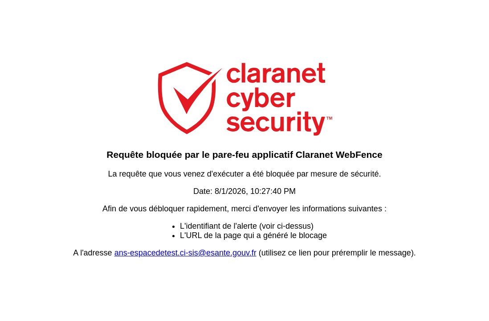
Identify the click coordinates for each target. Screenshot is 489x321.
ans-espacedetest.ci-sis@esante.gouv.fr (185, 252)
